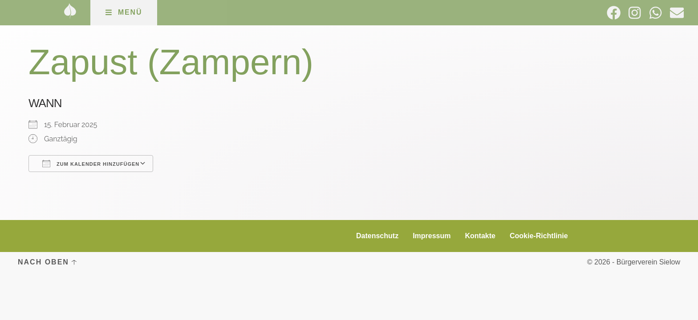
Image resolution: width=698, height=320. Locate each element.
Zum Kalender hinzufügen (90, 164)
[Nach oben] (74, 261)
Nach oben (43, 262)
